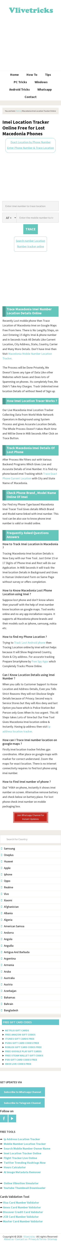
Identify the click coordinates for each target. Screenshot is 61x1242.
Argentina (8, 958)
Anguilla (7, 945)
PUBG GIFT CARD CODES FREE (22, 1042)
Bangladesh (9, 1010)
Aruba (6, 971)
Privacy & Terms (37, 1239)
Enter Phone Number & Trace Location (30, 148)
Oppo (5, 881)
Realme (7, 887)
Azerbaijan (8, 991)
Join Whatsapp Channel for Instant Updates (30, 817)
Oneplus (7, 855)
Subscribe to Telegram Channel (22, 1102)
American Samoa (12, 926)
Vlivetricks (30, 9)
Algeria (6, 920)
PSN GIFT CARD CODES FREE (21, 1059)
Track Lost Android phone (29, 642)
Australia (8, 978)
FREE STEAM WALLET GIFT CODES (24, 1055)
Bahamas (8, 997)
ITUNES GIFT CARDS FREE (19, 1038)
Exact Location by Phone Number (31, 142)
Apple (6, 868)
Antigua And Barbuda (15, 952)
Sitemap (52, 1239)
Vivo (5, 894)
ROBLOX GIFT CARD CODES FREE (23, 1047)
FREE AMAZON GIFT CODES (20, 1034)
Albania (7, 913)
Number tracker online (30, 246)
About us (9, 1239)
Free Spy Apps (40, 661)
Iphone (6, 874)
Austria (6, 984)
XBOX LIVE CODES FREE (18, 1063)
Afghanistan (10, 907)
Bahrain (7, 1004)
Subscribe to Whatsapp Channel (22, 1092)
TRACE (31, 229)
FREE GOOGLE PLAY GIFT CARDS (23, 1051)
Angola (6, 939)
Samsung (8, 848)
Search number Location (30, 241)
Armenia (7, 965)
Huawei (7, 861)
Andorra (7, 932)
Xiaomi (6, 900)
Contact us (21, 1239)
